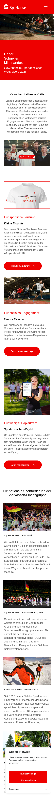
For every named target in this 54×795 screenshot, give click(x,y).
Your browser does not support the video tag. (27, 153)
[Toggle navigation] (46, 8)
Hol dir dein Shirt (23, 266)
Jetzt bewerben (22, 351)
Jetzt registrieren (23, 465)
